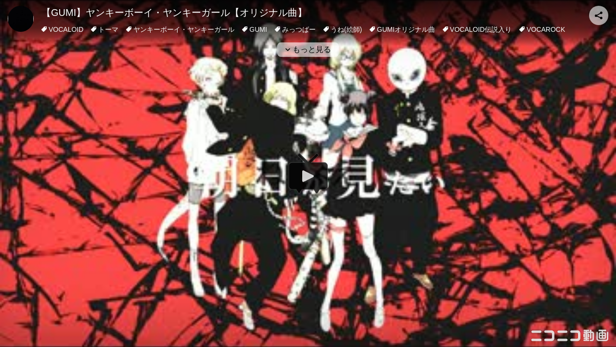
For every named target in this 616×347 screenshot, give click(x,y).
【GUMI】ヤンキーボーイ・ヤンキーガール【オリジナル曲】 (174, 12)
